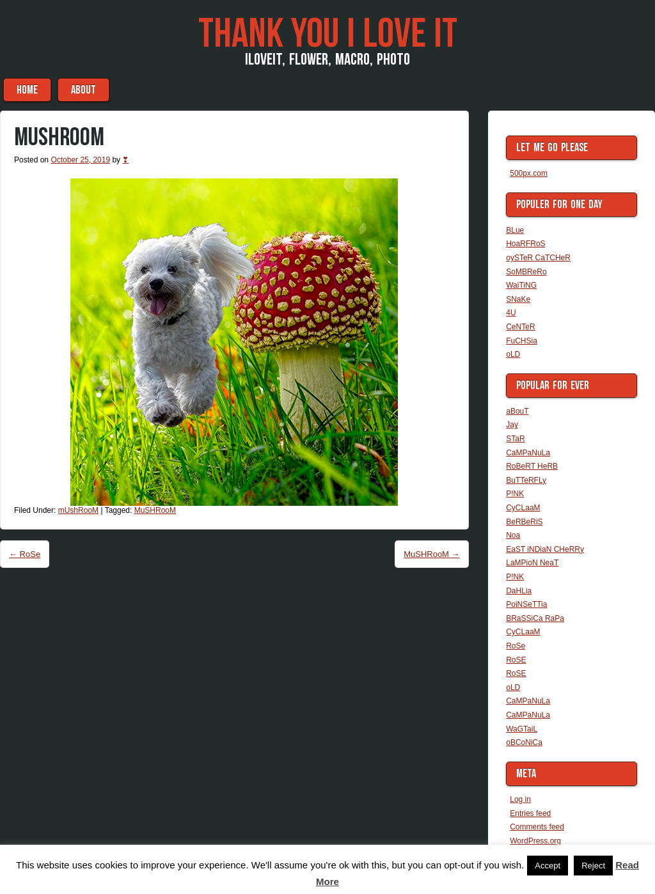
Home (27, 90)
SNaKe (518, 299)
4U (511, 312)
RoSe (24, 554)
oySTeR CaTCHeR (538, 257)
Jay (512, 424)
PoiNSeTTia (526, 604)
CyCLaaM (523, 507)
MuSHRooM (155, 510)
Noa (513, 535)
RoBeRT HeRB (532, 466)
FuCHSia (521, 340)
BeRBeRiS (524, 521)
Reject (593, 865)
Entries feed (530, 813)
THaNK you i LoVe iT (327, 34)
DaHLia (519, 590)
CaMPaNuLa (528, 452)
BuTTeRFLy (526, 480)
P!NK (515, 493)
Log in (520, 799)
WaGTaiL (521, 729)
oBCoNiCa (524, 742)
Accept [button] (547, 865)
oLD (513, 354)
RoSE (516, 659)
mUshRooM (78, 510)
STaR (515, 438)
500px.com (529, 173)
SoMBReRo (526, 271)
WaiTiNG (521, 285)
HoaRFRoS (525, 243)
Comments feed (537, 826)
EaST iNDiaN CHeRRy (545, 549)
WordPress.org (535, 840)
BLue (515, 230)
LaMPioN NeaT (532, 562)
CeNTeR (520, 326)
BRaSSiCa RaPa (535, 618)
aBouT (83, 90)
